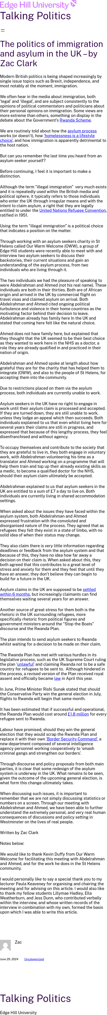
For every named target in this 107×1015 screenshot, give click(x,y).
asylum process (82, 131)
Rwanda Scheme (75, 120)
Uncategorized (34, 959)
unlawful (25, 664)
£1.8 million (78, 714)
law (57, 678)
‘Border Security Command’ (71, 739)
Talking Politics (35, 16)
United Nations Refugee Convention (72, 210)
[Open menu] (2, 30)
